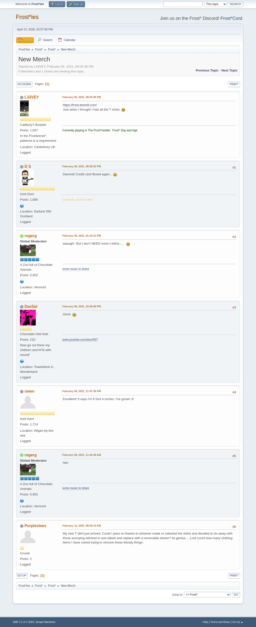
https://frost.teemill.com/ (80, 105)
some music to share (75, 269)
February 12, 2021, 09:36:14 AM (81, 525)
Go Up (21, 575)
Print (234, 84)
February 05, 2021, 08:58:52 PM (81, 166)
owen (29, 391)
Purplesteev (35, 526)
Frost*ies (27, 17)
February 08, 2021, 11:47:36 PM (81, 391)
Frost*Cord (231, 18)
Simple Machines (45, 621)
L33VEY (31, 97)
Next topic (229, 70)
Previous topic (207, 70)
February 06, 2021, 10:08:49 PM (81, 306)
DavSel (30, 306)
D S (27, 166)
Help (205, 621)
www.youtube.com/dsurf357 (80, 339)
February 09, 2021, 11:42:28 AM (81, 454)
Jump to (177, 594)
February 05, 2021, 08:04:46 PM (81, 97)
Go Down (24, 84)
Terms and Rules (220, 621)
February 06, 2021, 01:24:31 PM (81, 235)
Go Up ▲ (237, 621)
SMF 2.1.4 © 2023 (23, 621)
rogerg (30, 236)
